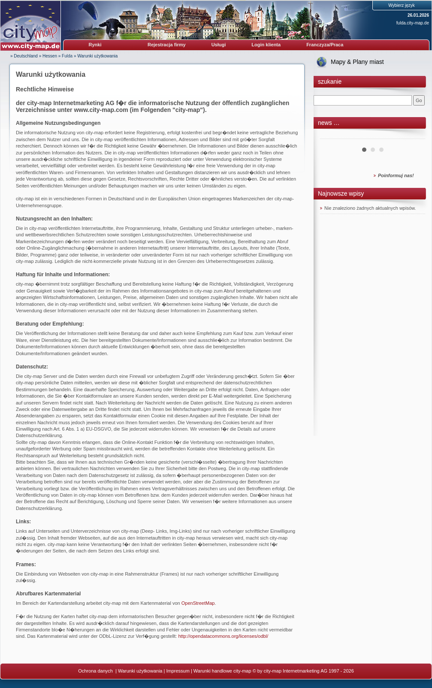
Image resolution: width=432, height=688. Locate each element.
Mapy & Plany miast (357, 61)
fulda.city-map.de (412, 23)
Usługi (218, 44)
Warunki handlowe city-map (222, 670)
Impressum (177, 670)
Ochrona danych (96, 670)
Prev (331, 135)
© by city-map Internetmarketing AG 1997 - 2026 (303, 670)
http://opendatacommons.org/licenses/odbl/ (223, 636)
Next (414, 135)
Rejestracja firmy (167, 44)
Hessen (49, 56)
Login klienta (266, 44)
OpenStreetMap (198, 603)
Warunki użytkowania (97, 56)
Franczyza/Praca (324, 44)
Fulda (67, 56)
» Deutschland (24, 56)
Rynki (95, 44)
